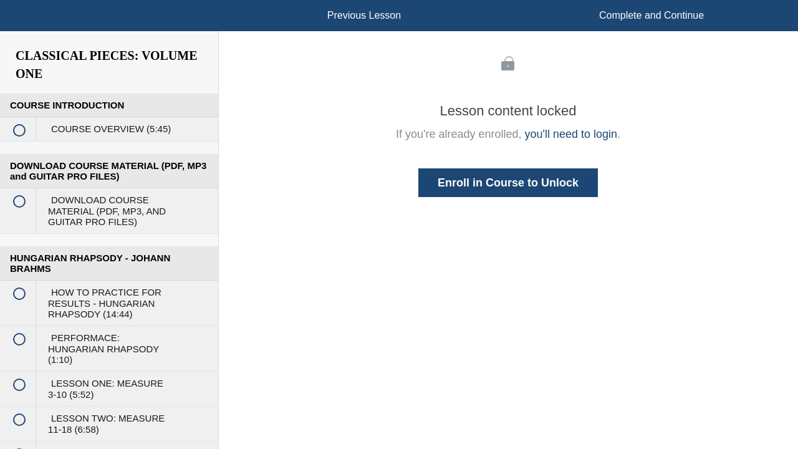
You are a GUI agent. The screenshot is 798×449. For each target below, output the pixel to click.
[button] (22, 22)
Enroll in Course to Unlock (508, 182)
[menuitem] (109, 28)
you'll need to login (571, 134)
